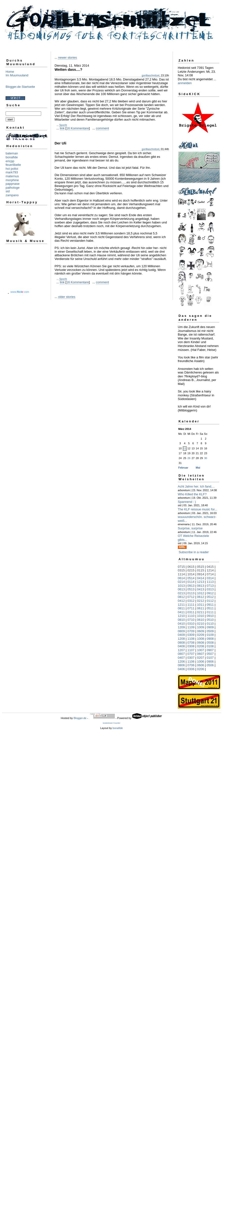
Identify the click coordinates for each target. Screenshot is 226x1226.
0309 (191, 635)
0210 (200, 623)
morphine (12, 180)
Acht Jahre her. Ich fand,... (196, 486)
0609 (200, 631)
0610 (200, 620)
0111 (210, 612)
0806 (181, 665)
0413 (200, 589)
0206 (200, 669)
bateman (12, 153)
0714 (210, 574)
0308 (191, 646)
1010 (200, 616)
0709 (191, 631)
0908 (210, 638)
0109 (210, 635)
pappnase (12, 184)
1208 (181, 638)
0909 (210, 627)
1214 (210, 570)
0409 (181, 635)
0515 (200, 567)
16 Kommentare (77, 128)
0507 (210, 654)
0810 (181, 620)
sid (8, 191)
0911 (210, 604)
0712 (191, 597)
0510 (210, 620)
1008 (200, 638)
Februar (183, 467)
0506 (210, 665)
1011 (200, 604)
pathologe (12, 187)
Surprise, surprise (190, 528)
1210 (181, 616)
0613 (181, 589)
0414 (200, 578)
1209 (181, 627)
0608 (200, 642)
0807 (181, 654)
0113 (191, 593)
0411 (181, 612)
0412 (181, 601)
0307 (191, 657)
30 (205, 458)
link (62, 128)
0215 (191, 570)
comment (102, 128)
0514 (191, 578)
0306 (191, 669)
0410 (181, 623)
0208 (200, 646)
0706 (191, 665)
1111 (191, 604)
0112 (210, 601)
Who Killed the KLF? (192, 494)
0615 (191, 567)
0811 (181, 608)
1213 (200, 582)
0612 (200, 597)
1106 (191, 661)
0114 (191, 582)
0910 (210, 616)
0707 (191, 654)
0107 (210, 657)
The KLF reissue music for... (197, 509)
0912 (210, 593)
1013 (181, 585)
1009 (200, 627)
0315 (181, 570)
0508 (210, 642)
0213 (181, 593)
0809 (181, 631)
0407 (181, 657)
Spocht (63, 125)
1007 (200, 650)
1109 (191, 627)
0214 (181, 582)
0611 (200, 608)
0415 (210, 567)
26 (189, 458)
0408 (181, 646)
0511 (210, 608)
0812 (181, 597)
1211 (181, 604)
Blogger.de (80, 718)
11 (184, 448)
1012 (200, 593)
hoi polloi (12, 168)
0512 (210, 597)
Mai (198, 467)
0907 (210, 650)
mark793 (12, 172)
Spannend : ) (187, 502)
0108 (210, 646)
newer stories (67, 57)
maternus (12, 176)
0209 (200, 635)
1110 (191, 616)
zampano (12, 195)
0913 (191, 585)
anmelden (185, 83)
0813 (200, 585)
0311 (191, 612)
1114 (181, 574)
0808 (181, 642)
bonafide (12, 157)
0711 (191, 608)
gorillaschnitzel (150, 75)
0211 (200, 612)
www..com (19, 291)
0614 (181, 578)
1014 (191, 574)
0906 (210, 661)
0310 (191, 623)
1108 (191, 638)
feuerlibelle (13, 165)
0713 (210, 585)
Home (10, 71)
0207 (200, 657)
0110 (210, 623)
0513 (191, 589)
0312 (191, 601)
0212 (200, 601)
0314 (210, 578)
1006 (200, 661)
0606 (200, 665)
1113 (210, 582)
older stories (66, 297)
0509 (210, 631)
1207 (181, 650)
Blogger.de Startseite (20, 87)
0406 (181, 669)
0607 (200, 654)
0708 (191, 642)
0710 (191, 620)
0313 (210, 589)
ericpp (10, 161)
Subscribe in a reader (194, 552)
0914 (200, 574)
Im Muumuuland (17, 75)
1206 (181, 661)
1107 (191, 650)
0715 (181, 567)
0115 (200, 570)
